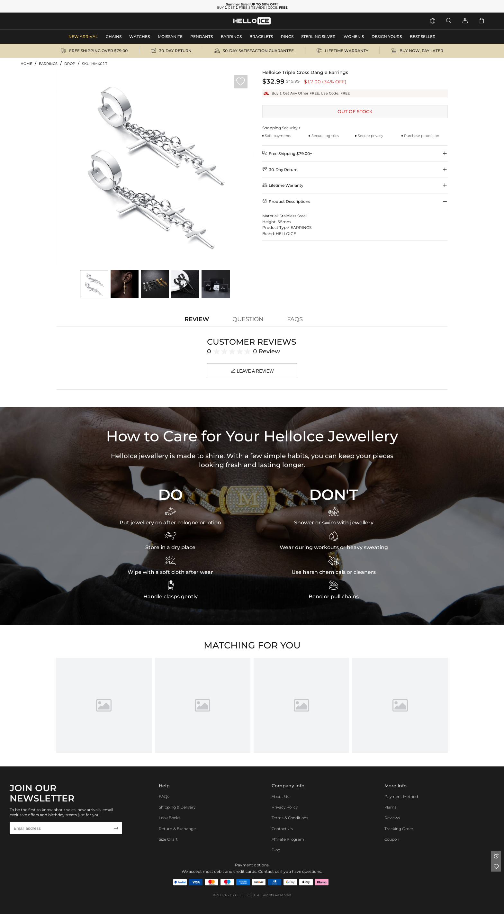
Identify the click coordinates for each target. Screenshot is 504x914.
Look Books (169, 817)
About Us (280, 796)
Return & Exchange (177, 828)
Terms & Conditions (290, 817)
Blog (276, 849)
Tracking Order (398, 828)
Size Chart (168, 839)
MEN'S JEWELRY (40, 20)
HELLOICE (247, 895)
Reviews (392, 817)
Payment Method (401, 796)
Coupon (391, 839)
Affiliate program (288, 839)
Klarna (390, 807)
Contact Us (282, 828)
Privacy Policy (285, 807)
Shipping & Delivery (177, 807)
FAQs (164, 796)
